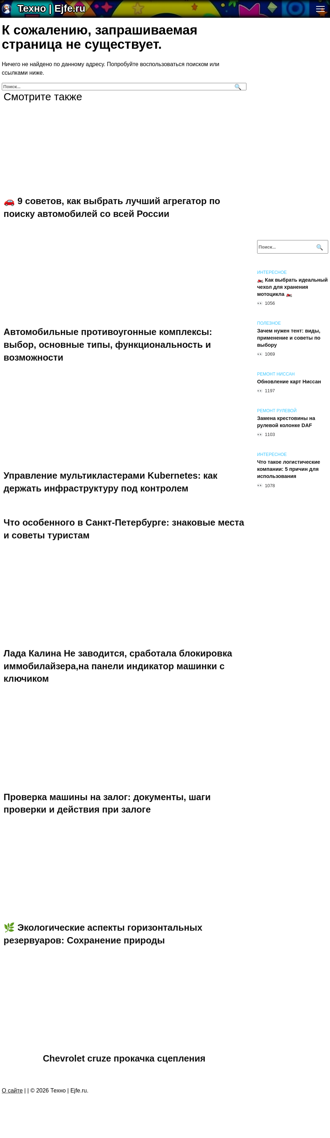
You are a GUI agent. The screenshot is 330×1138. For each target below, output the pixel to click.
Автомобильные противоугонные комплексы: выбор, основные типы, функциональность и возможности (108, 344)
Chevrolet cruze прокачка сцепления (124, 1058)
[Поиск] (237, 86)
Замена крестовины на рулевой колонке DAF (286, 421)
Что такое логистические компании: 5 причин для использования (288, 469)
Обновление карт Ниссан (289, 381)
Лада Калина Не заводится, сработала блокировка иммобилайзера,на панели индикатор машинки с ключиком (118, 666)
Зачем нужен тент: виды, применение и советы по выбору (288, 338)
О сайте (12, 1091)
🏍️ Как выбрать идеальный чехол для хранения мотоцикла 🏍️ (292, 287)
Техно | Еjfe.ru (51, 8)
